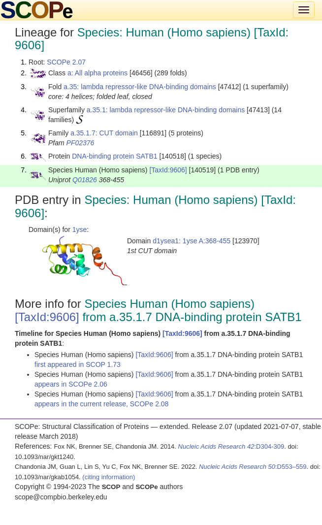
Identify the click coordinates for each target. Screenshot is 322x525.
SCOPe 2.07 (66, 62)
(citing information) (108, 477)
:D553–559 (253, 466)
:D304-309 (231, 446)
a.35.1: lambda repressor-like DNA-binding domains (166, 110)
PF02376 (80, 143)
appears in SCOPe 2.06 (70, 384)
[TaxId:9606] (168, 170)
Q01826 (84, 180)
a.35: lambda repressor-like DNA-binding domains (140, 87)
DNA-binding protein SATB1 (114, 156)
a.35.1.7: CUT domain (104, 133)
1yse (79, 229)
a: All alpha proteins (97, 73)
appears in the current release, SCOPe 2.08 (101, 404)
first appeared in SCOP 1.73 (77, 364)
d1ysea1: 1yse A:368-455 (191, 241)
